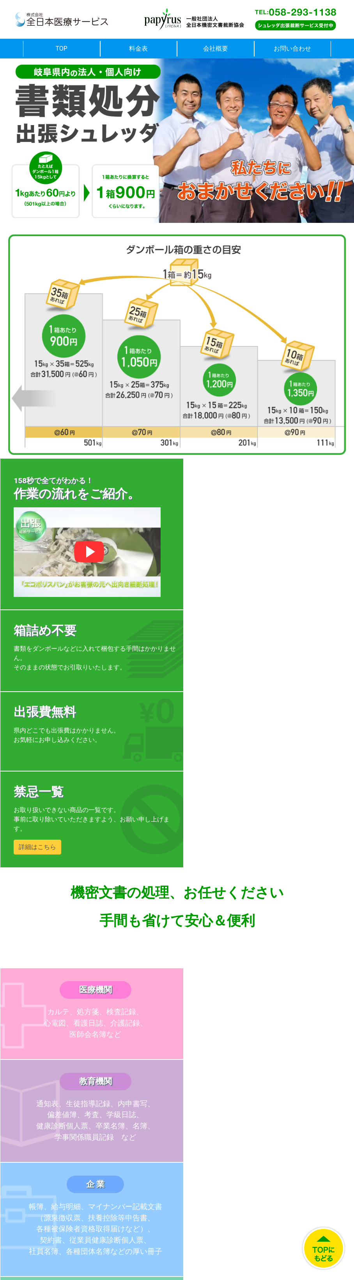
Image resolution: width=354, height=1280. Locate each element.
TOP (61, 48)
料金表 (138, 48)
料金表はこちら (88, 1040)
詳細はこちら (215, 681)
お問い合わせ (292, 48)
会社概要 (215, 48)
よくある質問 (265, 1040)
